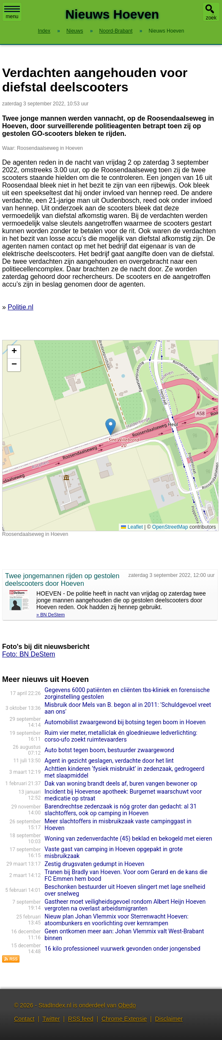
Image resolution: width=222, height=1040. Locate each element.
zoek (211, 18)
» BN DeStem (50, 614)
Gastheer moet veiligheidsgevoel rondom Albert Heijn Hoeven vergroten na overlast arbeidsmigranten (125, 905)
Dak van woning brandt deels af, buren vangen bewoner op (120, 783)
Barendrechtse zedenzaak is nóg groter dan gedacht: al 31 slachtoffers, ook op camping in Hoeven (120, 810)
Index (44, 31)
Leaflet (132, 527)
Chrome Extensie (124, 1018)
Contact (24, 1018)
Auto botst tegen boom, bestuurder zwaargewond (109, 750)
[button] (110, 427)
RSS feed (80, 1018)
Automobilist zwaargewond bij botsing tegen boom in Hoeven (125, 722)
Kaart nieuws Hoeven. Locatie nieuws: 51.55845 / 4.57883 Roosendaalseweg (109, 435)
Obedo (127, 1005)
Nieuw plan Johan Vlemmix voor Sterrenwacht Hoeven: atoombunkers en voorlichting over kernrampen (116, 920)
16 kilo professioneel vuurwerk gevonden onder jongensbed (122, 948)
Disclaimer (169, 1018)
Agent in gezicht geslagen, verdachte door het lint (108, 760)
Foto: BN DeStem (28, 654)
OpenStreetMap (170, 527)
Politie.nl (20, 307)
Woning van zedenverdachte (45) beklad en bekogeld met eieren (128, 838)
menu (12, 12)
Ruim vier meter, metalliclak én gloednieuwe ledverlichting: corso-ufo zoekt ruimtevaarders (120, 736)
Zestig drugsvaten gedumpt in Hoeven (94, 864)
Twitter (51, 1018)
